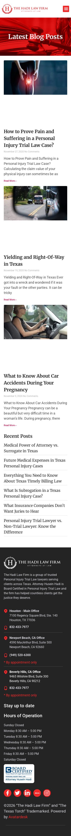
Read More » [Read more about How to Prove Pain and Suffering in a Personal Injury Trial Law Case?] (10, 181)
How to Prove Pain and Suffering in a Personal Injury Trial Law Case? (29, 138)
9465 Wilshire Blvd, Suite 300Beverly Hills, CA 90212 (28, 679)
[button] (66, 9)
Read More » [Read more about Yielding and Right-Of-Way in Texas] (10, 299)
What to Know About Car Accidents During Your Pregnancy (31, 383)
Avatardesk (18, 817)
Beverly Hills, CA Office (25, 672)
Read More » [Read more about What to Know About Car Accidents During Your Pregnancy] (10, 425)
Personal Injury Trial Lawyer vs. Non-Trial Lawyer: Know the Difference (33, 526)
